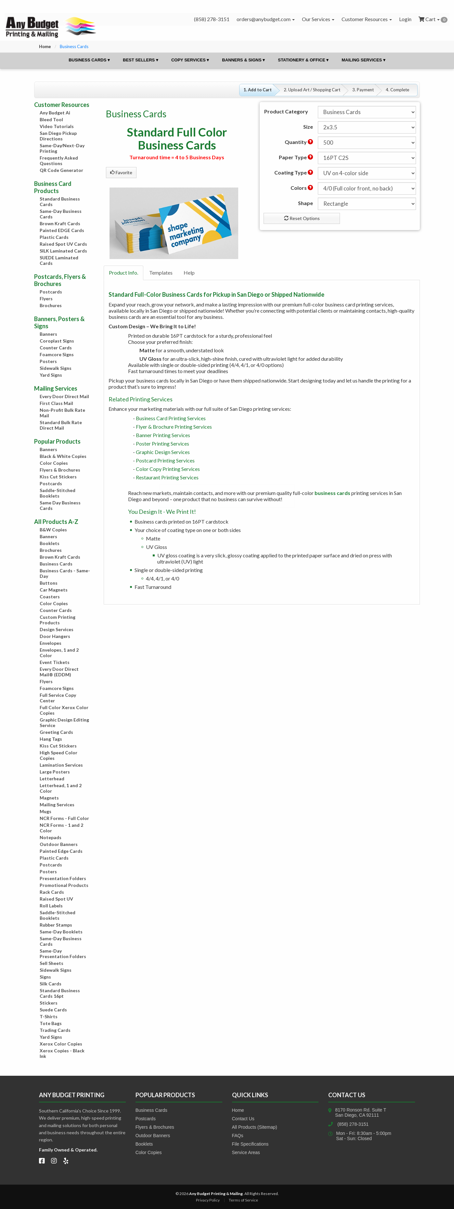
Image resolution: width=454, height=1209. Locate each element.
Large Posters (55, 771)
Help (189, 272)
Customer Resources (367, 19)
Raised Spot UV (56, 899)
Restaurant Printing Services (167, 477)
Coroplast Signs (57, 341)
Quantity (299, 142)
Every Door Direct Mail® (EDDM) (59, 671)
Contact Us (243, 1118)
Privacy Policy (208, 1200)
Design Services (56, 629)
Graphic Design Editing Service (64, 722)
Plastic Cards (54, 237)
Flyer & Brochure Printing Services (174, 426)
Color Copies (54, 463)
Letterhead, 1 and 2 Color (61, 788)
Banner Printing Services (163, 435)
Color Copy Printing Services (168, 469)
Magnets (49, 797)
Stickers (49, 1003)
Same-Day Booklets (61, 931)
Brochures (51, 305)
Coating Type (293, 172)
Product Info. (123, 272)
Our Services (318, 19)
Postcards (51, 291)
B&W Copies (53, 529)
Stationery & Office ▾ (303, 60)
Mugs (45, 811)
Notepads (50, 837)
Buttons (49, 583)
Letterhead (52, 778)
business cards (332, 493)
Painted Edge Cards (61, 851)
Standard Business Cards (60, 201)
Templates (161, 272)
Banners (48, 334)
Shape (305, 203)
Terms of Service (243, 1200)
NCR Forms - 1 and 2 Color (61, 827)
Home (45, 46)
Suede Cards (53, 1009)
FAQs (237, 1135)
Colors (302, 188)
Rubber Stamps (56, 925)
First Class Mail (56, 403)
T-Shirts (49, 1016)
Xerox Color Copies (61, 1043)
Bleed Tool (51, 119)
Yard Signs (51, 375)
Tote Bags (51, 1023)
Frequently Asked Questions (59, 160)
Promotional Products (64, 885)
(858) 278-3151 (353, 1124)
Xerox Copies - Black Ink (62, 1053)
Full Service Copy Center (58, 697)
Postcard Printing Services (165, 460)
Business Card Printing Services (171, 418)
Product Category (286, 111)
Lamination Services (61, 765)
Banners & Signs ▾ (243, 60)
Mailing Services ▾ (363, 60)
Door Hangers (55, 636)
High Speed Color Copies (58, 755)
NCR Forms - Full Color (64, 818)
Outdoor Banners (59, 844)
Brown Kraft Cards (60, 223)
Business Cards (56, 563)
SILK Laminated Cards (63, 251)
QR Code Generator (61, 170)
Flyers (46, 298)
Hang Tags (51, 739)
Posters (48, 361)
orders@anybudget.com (266, 19)
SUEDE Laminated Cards (59, 260)
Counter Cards (56, 347)
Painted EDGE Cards (62, 230)
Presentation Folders (63, 878)
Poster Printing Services (162, 443)
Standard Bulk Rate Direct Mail (61, 425)
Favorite (121, 172)
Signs (45, 977)
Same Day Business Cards (60, 505)
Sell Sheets (51, 963)
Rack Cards (52, 892)
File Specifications (250, 1144)
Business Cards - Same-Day (65, 573)
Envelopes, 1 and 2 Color (59, 652)
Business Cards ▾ (89, 60)
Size (308, 127)
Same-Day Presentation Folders (63, 953)
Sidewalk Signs (55, 368)
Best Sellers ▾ (140, 60)
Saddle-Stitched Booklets (57, 493)
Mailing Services (57, 804)
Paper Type (296, 157)
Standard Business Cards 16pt (60, 993)
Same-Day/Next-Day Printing (62, 148)
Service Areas (246, 1152)
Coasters (50, 596)
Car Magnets (54, 589)
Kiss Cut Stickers (58, 476)
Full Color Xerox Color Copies (64, 710)
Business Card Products (52, 187)
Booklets (49, 543)
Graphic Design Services (163, 452)
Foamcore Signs (57, 354)
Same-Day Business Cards (61, 213)
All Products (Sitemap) (254, 1127)
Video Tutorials (57, 126)
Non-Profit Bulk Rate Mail (62, 412)
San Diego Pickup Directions (58, 135)
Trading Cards (55, 1030)
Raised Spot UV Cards (63, 244)
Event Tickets (55, 662)
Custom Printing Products (57, 619)
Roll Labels (51, 905)
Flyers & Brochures (60, 470)
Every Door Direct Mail (64, 396)
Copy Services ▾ (190, 60)
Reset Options (302, 218)
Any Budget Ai (55, 112)
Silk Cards (50, 983)
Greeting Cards (56, 732)
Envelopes (50, 643)
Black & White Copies (63, 456)
